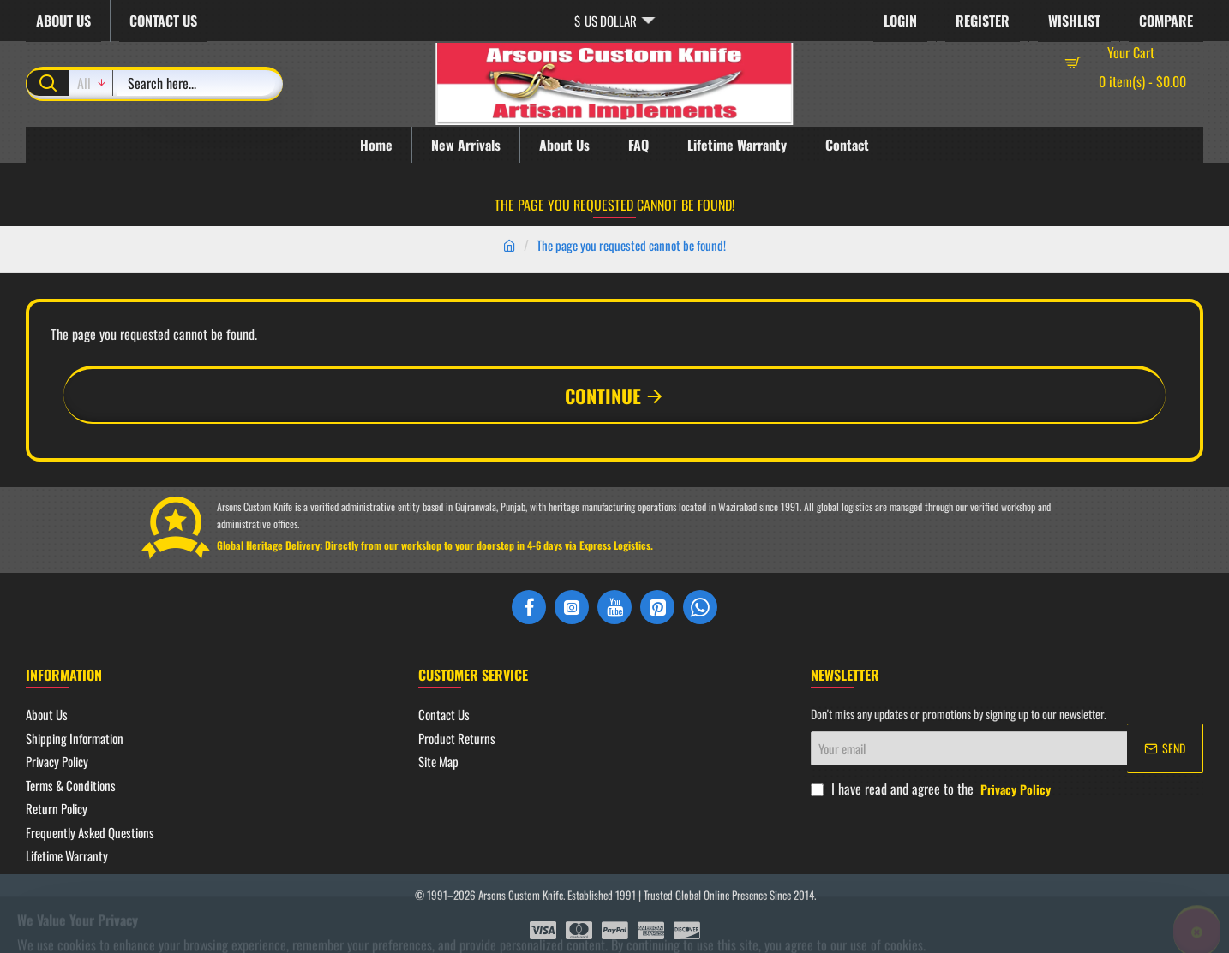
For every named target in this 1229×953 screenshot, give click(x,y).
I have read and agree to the (932, 788)
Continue (603, 395)
